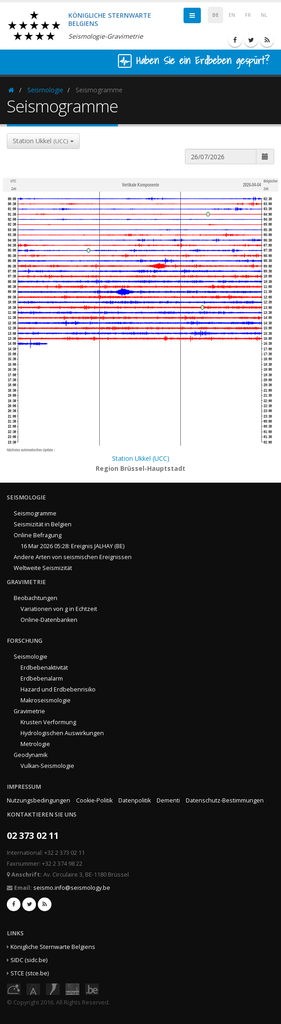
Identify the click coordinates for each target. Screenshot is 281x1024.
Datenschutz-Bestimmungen (225, 800)
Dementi (168, 800)
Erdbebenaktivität (44, 667)
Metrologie (35, 744)
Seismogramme (35, 513)
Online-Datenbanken (48, 620)
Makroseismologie (45, 700)
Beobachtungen (35, 598)
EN (232, 15)
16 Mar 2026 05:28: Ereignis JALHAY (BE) (72, 546)
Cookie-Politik (94, 800)
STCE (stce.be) (29, 973)
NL (264, 15)
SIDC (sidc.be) (28, 960)
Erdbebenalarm (41, 678)
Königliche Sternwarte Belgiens (52, 947)
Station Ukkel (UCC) (140, 458)
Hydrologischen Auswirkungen (62, 733)
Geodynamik (30, 755)
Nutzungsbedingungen (38, 800)
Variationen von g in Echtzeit (58, 609)
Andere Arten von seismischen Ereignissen (73, 557)
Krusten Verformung (48, 722)
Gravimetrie (29, 711)
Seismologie (45, 90)
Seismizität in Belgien (43, 524)
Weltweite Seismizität (43, 568)
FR (248, 15)
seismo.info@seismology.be (71, 888)
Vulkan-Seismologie (47, 766)
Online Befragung (37, 535)
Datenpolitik (134, 800)
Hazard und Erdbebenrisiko (58, 689)
